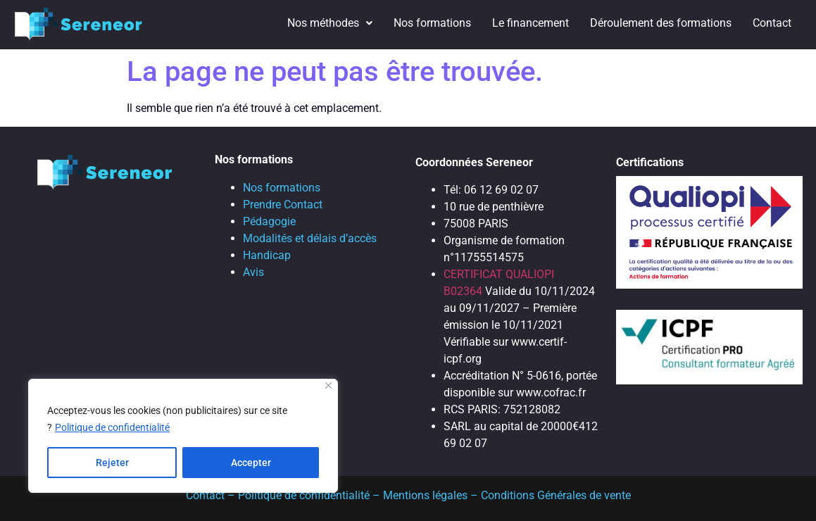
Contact (772, 23)
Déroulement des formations (661, 23)
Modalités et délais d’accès (310, 238)
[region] (183, 436)
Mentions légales (425, 495)
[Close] (328, 385)
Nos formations (432, 23)
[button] (330, 23)
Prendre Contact (282, 204)
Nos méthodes (329, 23)
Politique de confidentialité (112, 427)
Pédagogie (269, 221)
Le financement (530, 23)
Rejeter (112, 462)
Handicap (267, 255)
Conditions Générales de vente (556, 495)
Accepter (251, 462)
